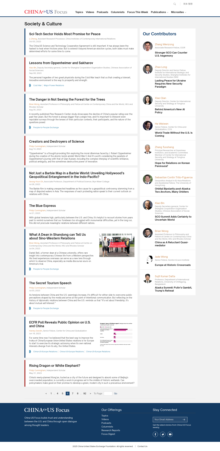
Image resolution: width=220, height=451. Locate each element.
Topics (79, 12)
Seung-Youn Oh (36, 181)
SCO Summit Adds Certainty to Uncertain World (173, 218)
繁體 (190, 3)
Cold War (37, 85)
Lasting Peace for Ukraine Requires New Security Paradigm (170, 83)
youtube (170, 434)
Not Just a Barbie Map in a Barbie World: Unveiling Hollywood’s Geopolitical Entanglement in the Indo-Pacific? (76, 175)
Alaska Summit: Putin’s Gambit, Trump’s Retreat (173, 289)
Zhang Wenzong (164, 44)
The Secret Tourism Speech (50, 283)
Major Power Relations (54, 85)
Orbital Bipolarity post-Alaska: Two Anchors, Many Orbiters (173, 190)
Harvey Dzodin (35, 331)
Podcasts (102, 12)
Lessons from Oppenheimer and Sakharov (61, 63)
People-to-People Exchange (46, 127)
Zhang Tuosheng (164, 147)
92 (84, 393)
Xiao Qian (160, 98)
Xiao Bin (32, 68)
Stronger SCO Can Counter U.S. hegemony (171, 54)
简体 (185, 3)
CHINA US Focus (45, 11)
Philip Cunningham (37, 146)
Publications (158, 12)
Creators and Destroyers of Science (56, 141)
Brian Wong (34, 104)
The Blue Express (42, 206)
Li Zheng (33, 39)
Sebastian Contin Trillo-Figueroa (174, 177)
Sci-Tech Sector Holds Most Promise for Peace (65, 34)
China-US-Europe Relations (45, 351)
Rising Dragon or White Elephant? (54, 366)
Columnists (118, 12)
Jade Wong (161, 256)
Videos (90, 12)
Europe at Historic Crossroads (173, 264)
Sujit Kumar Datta (165, 276)
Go (115, 393)
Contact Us (142, 446)
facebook (155, 434)
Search (174, 4)
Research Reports (110, 430)
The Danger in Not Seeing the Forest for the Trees (67, 99)
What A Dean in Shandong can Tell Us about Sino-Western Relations (57, 236)
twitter (162, 434)
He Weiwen (161, 123)
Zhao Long (161, 66)
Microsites (177, 12)
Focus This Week (137, 12)
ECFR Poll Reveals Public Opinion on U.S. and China (60, 324)
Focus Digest (108, 434)
